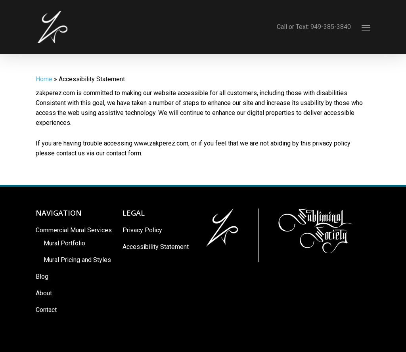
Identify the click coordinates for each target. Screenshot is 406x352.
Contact (46, 310)
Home (44, 79)
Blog (42, 276)
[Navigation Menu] (366, 27)
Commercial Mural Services (74, 230)
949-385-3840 (333, 27)
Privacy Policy (142, 230)
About (44, 293)
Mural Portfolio (64, 243)
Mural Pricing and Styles (77, 260)
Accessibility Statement (156, 247)
